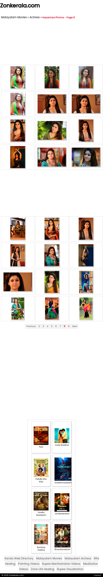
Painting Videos (28, 564)
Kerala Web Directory (19, 558)
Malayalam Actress (78, 558)
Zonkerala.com (20, 5)
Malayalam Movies (14, 17)
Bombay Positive (41, 547)
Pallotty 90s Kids (41, 479)
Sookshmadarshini (64, 481)
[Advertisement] (52, 43)
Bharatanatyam (62, 548)
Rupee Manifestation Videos (61, 564)
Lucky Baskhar (62, 443)
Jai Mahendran (62, 512)
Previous (31, 326)
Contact (97, 575)
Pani (41, 445)
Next (74, 326)
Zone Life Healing (42, 569)
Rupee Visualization (70, 569)
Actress (35, 17)
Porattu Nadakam (41, 512)
